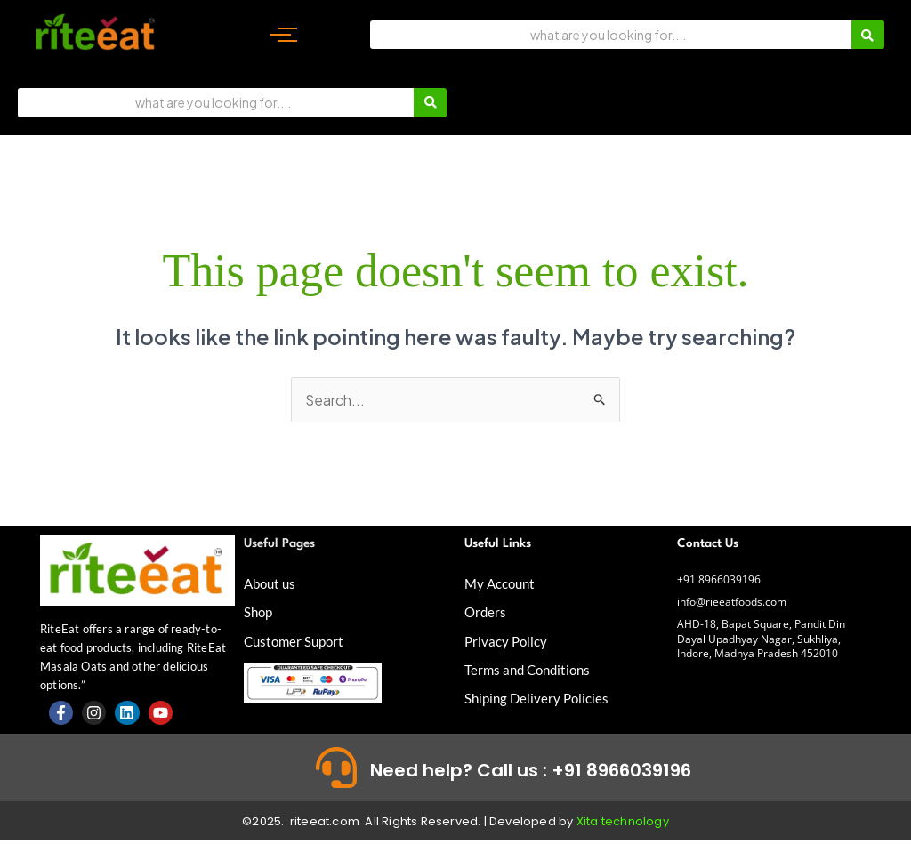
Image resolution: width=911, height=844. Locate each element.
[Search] (610, 34)
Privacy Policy (507, 640)
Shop (259, 612)
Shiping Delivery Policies (539, 697)
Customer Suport (297, 640)
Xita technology (622, 825)
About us (272, 583)
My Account (501, 583)
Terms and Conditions (531, 669)
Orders (486, 612)
